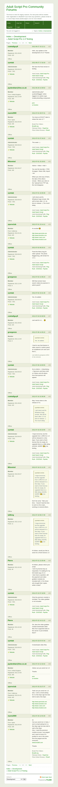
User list (19, 23)
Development (20, 36)
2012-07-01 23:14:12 (38, 224)
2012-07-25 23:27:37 (38, 686)
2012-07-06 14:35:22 (38, 332)
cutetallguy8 (13, 46)
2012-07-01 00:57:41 (38, 113)
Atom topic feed (47, 777)
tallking (11, 515)
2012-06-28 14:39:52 (38, 88)
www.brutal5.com (37, 742)
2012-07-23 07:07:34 (38, 641)
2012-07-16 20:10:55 (38, 430)
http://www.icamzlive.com (39, 235)
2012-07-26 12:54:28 (38, 716)
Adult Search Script (37, 75)
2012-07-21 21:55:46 (38, 560)
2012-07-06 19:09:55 (38, 365)
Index (9, 23)
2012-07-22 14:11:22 (38, 620)
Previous (14, 43)
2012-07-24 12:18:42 (38, 664)
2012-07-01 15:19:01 (38, 161)
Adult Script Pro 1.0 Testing (20, 39)
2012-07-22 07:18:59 (38, 593)
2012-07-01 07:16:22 (38, 138)
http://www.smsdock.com (39, 239)
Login (18, 27)
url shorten (35, 105)
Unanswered (47, 31)
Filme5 (48, 130)
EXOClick (39, 80)
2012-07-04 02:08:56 (38, 316)
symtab (11, 63)
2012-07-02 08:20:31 (38, 247)
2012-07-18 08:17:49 (38, 515)
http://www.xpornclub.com (39, 233)
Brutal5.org (35, 126)
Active (40, 31)
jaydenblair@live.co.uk (17, 88)
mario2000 (12, 113)
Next (30, 43)
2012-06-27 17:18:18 (38, 62)
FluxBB (49, 780)
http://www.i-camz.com (38, 237)
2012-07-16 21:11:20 (38, 467)
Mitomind (12, 161)
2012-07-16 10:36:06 (38, 396)
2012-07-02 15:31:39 (38, 293)
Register (9, 27)
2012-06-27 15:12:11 (38, 46)
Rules (27, 23)
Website (12, 74)
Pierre (10, 561)
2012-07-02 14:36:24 (38, 277)
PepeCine (45, 128)
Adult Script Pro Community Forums (25, 8)
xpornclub (12, 224)
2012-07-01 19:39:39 (38, 193)
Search (37, 23)
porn (33, 103)
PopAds (45, 80)
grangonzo (12, 277)
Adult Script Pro (44, 73)
